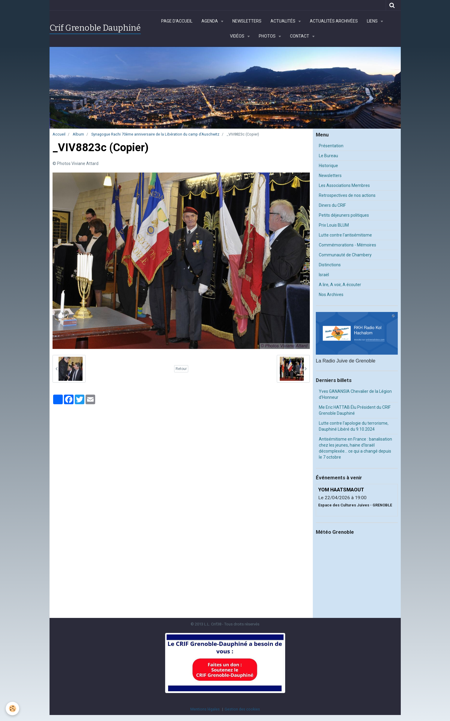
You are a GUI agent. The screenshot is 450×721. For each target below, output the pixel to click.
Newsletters (246, 21)
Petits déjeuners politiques (344, 215)
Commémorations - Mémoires (347, 245)
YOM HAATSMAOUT (341, 490)
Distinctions (330, 264)
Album (78, 134)
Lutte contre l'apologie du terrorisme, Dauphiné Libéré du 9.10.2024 (353, 426)
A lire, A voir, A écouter (340, 284)
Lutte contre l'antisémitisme (345, 235)
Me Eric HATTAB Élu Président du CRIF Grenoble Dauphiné (355, 410)
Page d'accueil (176, 21)
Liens (373, 21)
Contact (300, 36)
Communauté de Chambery (345, 254)
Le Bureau (328, 155)
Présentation (331, 145)
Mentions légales (205, 709)
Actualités (283, 21)
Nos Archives (331, 294)
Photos (267, 36)
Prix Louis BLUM (334, 225)
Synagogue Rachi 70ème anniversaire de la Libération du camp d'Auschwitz (155, 134)
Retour (181, 369)
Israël (324, 274)
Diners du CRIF (332, 205)
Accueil (59, 134)
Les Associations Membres (344, 185)
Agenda (210, 21)
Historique (328, 165)
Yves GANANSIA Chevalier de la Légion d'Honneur (355, 394)
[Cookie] (13, 708)
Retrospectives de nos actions (347, 195)
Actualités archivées (334, 21)
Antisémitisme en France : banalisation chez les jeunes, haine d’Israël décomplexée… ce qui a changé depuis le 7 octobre (355, 448)
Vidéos (237, 36)
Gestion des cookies (242, 709)
